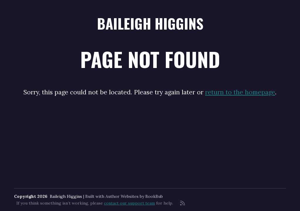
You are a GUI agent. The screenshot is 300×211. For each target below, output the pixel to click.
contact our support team (129, 203)
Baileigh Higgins (150, 23)
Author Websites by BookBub (134, 196)
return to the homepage (240, 92)
